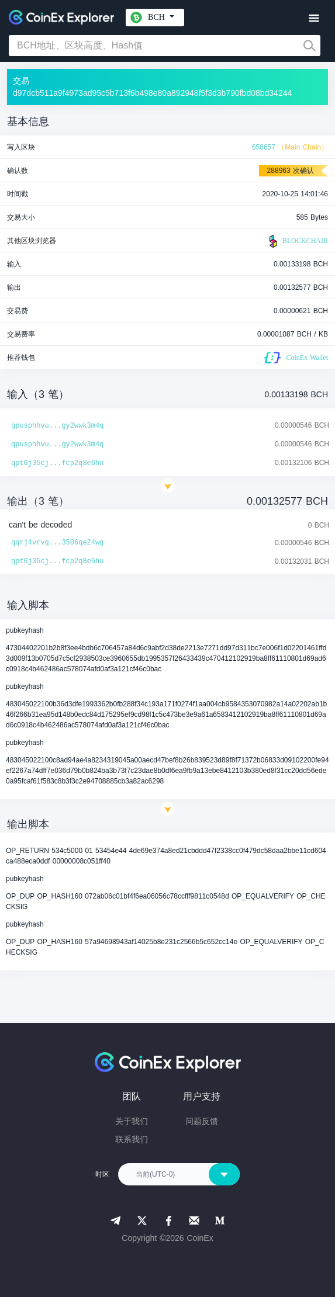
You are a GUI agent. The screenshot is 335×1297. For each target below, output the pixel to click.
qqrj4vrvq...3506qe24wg (57, 543)
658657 (263, 147)
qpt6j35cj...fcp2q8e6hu (57, 463)
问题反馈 (201, 1121)
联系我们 (131, 1139)
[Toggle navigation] (313, 18)
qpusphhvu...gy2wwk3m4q (57, 426)
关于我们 (131, 1121)
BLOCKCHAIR (297, 241)
